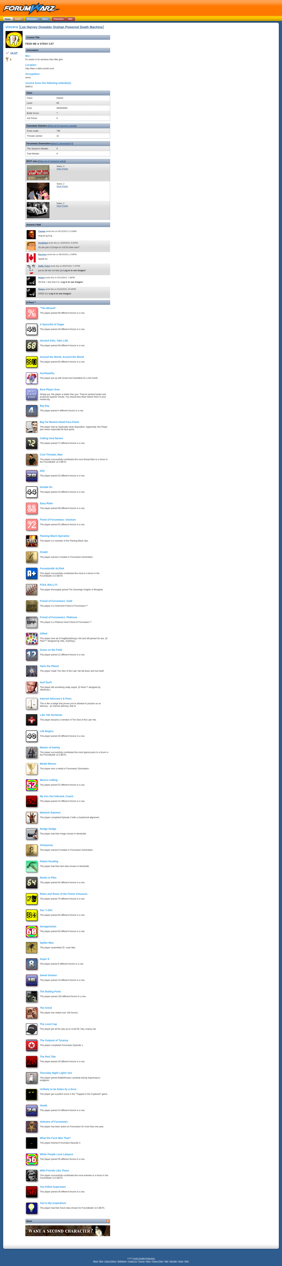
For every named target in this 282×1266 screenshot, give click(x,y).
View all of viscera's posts (62, 126)
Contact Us (132, 1261)
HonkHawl (43, 243)
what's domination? (62, 143)
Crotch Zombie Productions (144, 1258)
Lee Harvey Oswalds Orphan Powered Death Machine (61, 27)
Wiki (166, 1261)
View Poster (62, 169)
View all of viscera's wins (52, 161)
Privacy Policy (157, 1261)
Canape (41, 231)
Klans (148, 1261)
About (95, 1261)
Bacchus (42, 254)
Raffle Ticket (44, 266)
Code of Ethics (110, 1261)
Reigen (41, 277)
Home (180, 1261)
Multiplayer (122, 1261)
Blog (101, 1261)
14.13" (14, 53)
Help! (187, 1261)
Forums (141, 1261)
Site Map (173, 1261)
